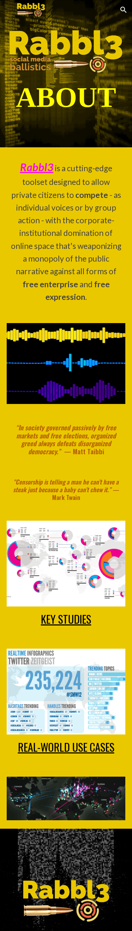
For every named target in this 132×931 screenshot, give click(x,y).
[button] (8, 9)
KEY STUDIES (66, 619)
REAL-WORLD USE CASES (66, 747)
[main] (66, 97)
